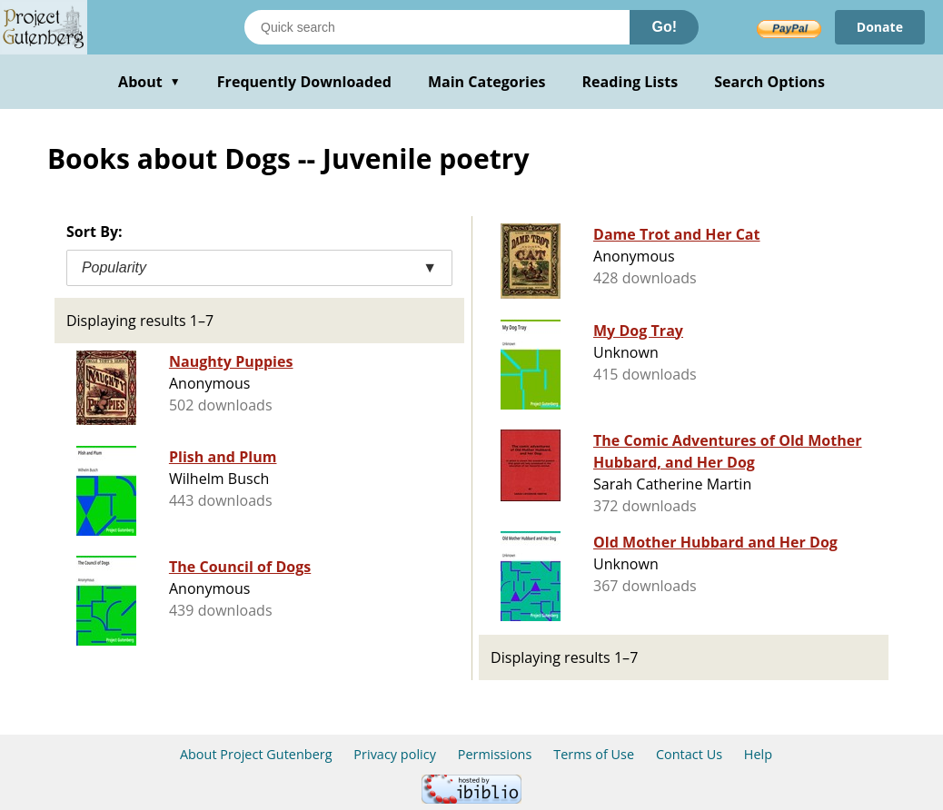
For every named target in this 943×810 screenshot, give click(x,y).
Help (758, 754)
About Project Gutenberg (256, 754)
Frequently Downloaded (304, 82)
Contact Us (689, 754)
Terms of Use (593, 754)
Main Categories (487, 82)
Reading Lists (630, 82)
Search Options (769, 82)
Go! (664, 27)
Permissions (495, 754)
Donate (880, 26)
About (149, 82)
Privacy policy (394, 754)
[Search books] (437, 27)
